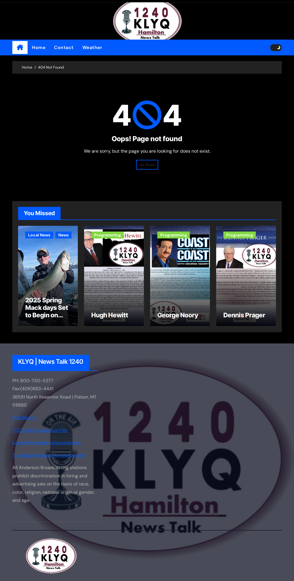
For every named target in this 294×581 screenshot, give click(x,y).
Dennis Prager (244, 315)
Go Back (147, 164)
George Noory (177, 315)
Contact (64, 47)
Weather (92, 47)
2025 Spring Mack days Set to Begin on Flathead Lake (46, 311)
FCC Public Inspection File (39, 430)
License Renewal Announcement (46, 443)
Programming (107, 235)
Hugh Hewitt (109, 315)
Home (38, 47)
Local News (39, 235)
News (63, 235)
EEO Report (24, 418)
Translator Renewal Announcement (49, 455)
